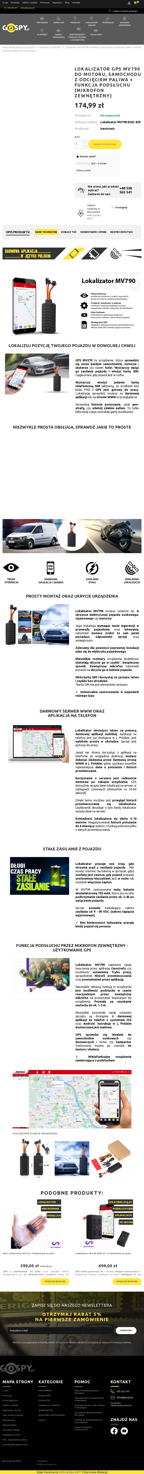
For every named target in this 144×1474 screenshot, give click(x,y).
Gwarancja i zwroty (12, 1410)
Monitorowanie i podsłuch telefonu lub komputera (77, 37)
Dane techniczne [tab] (46, 232)
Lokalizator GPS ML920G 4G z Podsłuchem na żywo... (103, 1253)
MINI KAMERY (45, 1390)
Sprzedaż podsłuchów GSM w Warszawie (88, 1413)
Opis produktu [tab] (18, 232)
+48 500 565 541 (126, 190)
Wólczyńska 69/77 (70, 1472)
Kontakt (76, 3)
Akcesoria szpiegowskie (125, 23)
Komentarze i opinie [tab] (93, 232)
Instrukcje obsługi (11, 1430)
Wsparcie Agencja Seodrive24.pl (82, 1428)
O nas (5, 3)
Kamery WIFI (59, 22)
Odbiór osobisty (29, 3)
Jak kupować (9, 1420)
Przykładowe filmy (11, 1435)
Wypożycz (57, 3)
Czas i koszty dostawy (13, 1415)
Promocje (45, 3)
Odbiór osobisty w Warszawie (93, 208)
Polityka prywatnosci (47, 1464)
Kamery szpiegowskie (59, 35)
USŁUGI (41, 1420)
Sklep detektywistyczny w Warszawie (86, 1391)
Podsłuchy (75, 22)
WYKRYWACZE (45, 1410)
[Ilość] (79, 144)
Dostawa (15, 3)
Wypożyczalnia (9, 1425)
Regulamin (42, 1461)
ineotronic (107, 128)
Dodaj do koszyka (104, 144)
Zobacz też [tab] (68, 232)
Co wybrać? (42, 34)
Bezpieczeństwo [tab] (121, 232)
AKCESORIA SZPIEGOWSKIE (51, 1415)
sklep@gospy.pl (122, 1397)
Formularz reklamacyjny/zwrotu (121, 1404)
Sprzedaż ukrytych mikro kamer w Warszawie (89, 1406)
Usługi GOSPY (96, 34)
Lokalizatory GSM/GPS (91, 23)
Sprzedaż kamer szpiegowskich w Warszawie (89, 1399)
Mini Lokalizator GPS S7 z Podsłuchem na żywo (29, 1253)
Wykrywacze (108, 22)
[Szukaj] (125, 11)
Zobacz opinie (83, 170)
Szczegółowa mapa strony (15, 1444)
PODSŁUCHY (44, 1400)
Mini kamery (42, 22)
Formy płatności (10, 1400)
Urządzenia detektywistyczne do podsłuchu (88, 1421)
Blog (67, 3)
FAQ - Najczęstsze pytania (15, 1440)
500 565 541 (123, 1391)
